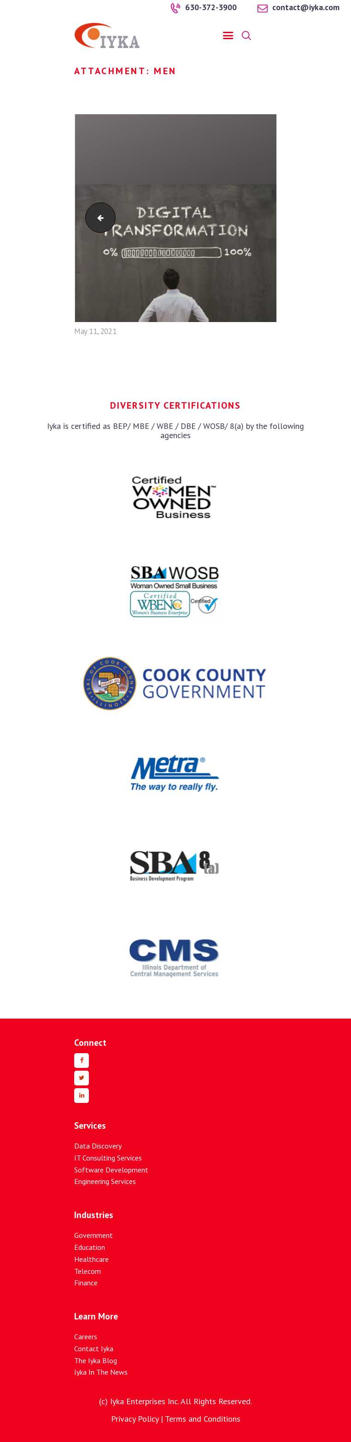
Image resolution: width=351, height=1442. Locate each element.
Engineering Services (105, 1181)
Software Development (111, 1169)
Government (93, 1235)
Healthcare (91, 1259)
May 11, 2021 (95, 331)
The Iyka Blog (95, 1360)
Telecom (87, 1271)
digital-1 (97, 218)
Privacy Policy (134, 1418)
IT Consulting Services (108, 1157)
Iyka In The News (101, 1372)
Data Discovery (98, 1145)
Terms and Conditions (202, 1418)
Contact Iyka (93, 1348)
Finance (86, 1282)
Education (89, 1247)
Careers (85, 1336)
